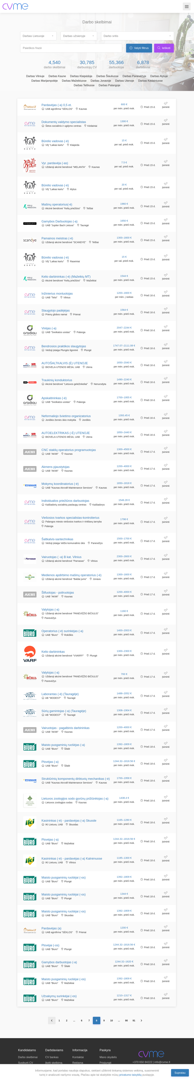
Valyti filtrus (139, 48)
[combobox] (38, 36)
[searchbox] (40, 35)
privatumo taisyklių (130, 1074)
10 (111, 1020)
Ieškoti (164, 48)
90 (126, 1020)
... (74, 1020)
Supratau (180, 1072)
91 (134, 1020)
